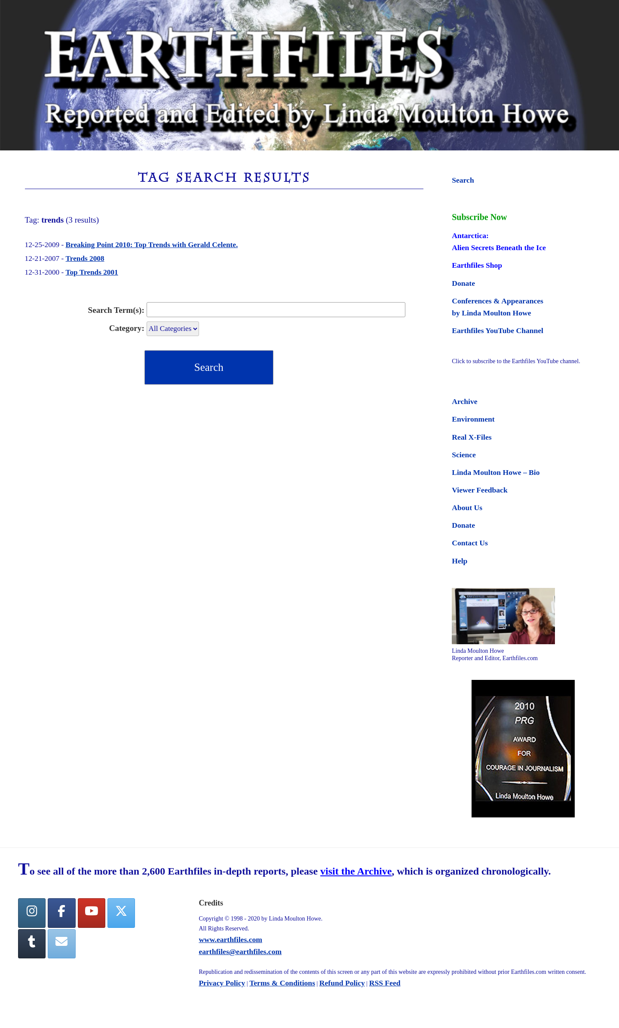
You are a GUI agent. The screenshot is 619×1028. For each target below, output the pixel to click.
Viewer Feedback (479, 490)
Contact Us (470, 542)
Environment (473, 419)
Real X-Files (471, 437)
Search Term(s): (116, 310)
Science (464, 454)
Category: (126, 328)
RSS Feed (385, 983)
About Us (467, 507)
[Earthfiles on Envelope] (61, 944)
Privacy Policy (222, 983)
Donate (463, 283)
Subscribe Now (479, 217)
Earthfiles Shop (477, 265)
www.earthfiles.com (230, 939)
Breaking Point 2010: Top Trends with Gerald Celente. (152, 245)
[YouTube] (91, 913)
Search (463, 180)
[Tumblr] (32, 944)
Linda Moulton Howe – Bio (495, 472)
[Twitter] (121, 913)
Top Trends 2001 (92, 272)
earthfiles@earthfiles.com (240, 951)
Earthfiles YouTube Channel (497, 330)
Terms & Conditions (282, 983)
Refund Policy (342, 983)
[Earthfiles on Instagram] (32, 913)
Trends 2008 (85, 258)
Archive (464, 401)
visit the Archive (356, 871)
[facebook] (61, 913)
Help (459, 561)
